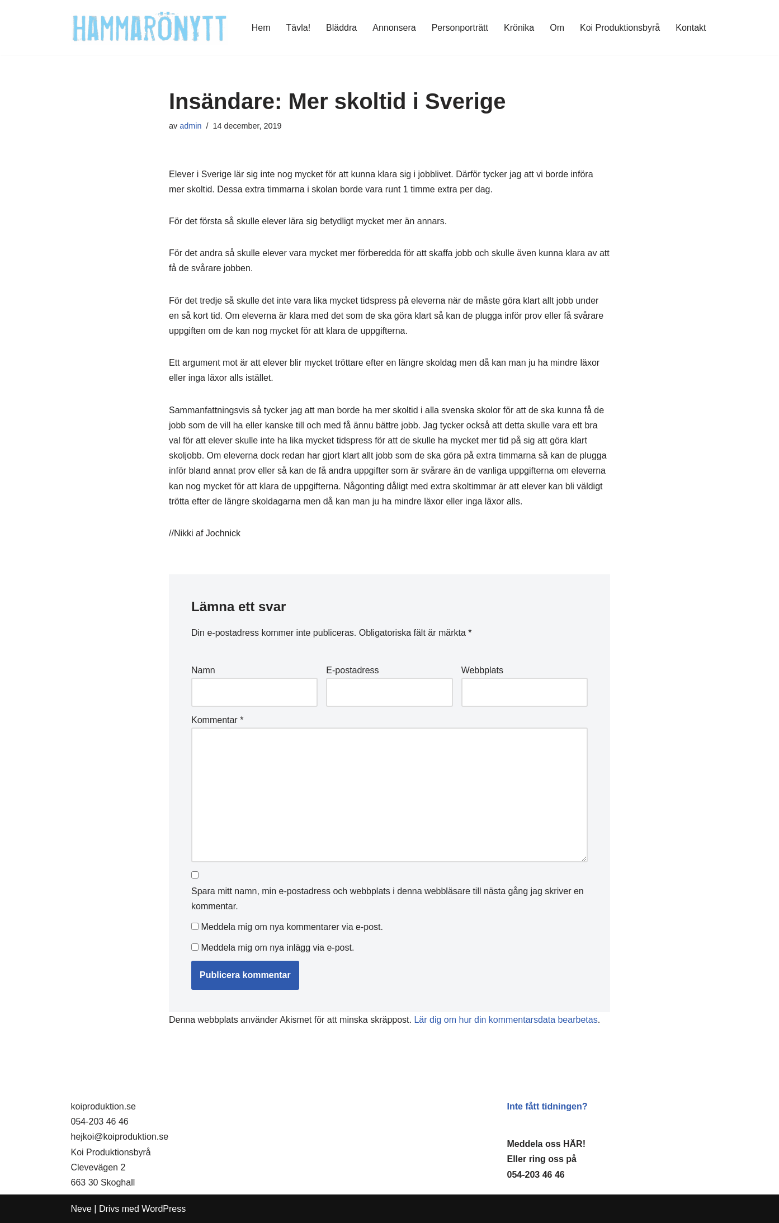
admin (190, 125)
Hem (261, 27)
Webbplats (482, 670)
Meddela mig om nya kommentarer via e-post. (292, 927)
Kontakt (691, 27)
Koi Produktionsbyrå (620, 27)
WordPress (163, 1208)
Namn (203, 670)
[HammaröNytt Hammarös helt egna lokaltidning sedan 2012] (149, 27)
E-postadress (352, 670)
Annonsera (394, 27)
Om (557, 27)
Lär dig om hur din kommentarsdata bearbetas (505, 1019)
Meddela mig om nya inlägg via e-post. (277, 947)
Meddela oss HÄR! (546, 1144)
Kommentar (217, 720)
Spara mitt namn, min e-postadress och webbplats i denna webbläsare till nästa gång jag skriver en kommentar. (387, 898)
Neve (81, 1208)
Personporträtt (460, 27)
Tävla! (298, 27)
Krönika (519, 27)
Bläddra (341, 27)
